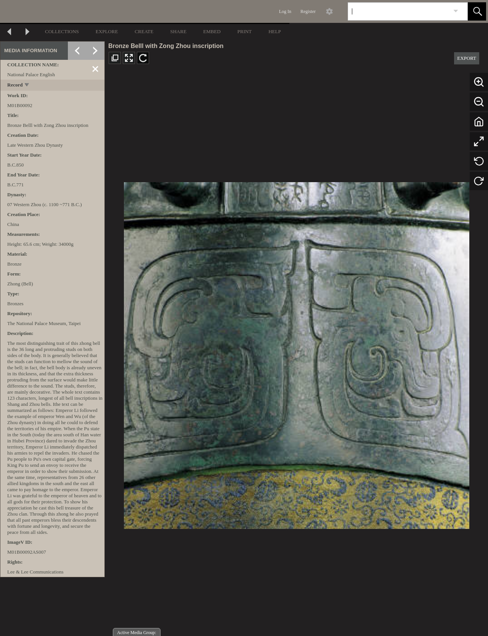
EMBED (212, 31)
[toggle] (27, 85)
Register (308, 11)
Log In (285, 11)
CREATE (144, 31)
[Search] (399, 11)
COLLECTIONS (62, 31)
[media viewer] (296, 353)
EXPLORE (107, 31)
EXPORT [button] (466, 58)
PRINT (245, 31)
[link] (456, 11)
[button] (477, 11)
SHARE (178, 31)
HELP (274, 31)
